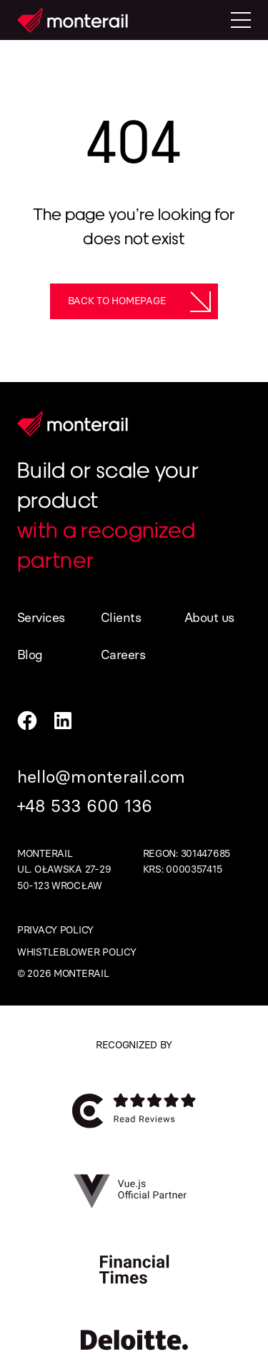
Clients (121, 618)
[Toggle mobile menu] (241, 20)
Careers (123, 655)
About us (209, 618)
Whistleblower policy (76, 952)
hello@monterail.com (101, 776)
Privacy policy (55, 930)
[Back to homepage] (134, 301)
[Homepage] (72, 20)
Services (41, 618)
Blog (30, 655)
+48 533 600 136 (85, 806)
